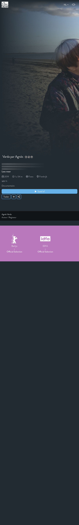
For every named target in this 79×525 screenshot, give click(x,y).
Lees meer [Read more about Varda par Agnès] (6, 171)
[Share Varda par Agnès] (19, 196)
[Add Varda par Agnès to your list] (13, 196)
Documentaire (8, 185)
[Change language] (66, 5)
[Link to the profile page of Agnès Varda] (39, 214)
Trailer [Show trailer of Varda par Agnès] (6, 196)
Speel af (39, 191)
